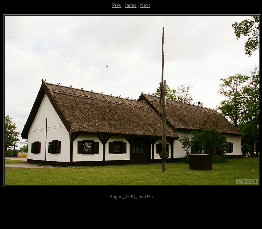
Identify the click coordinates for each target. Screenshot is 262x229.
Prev (116, 5)
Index (130, 5)
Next (145, 5)
